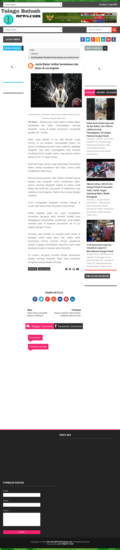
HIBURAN (34, 54)
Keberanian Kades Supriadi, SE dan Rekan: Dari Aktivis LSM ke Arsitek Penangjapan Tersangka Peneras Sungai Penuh (100, 129)
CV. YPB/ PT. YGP (65, 544)
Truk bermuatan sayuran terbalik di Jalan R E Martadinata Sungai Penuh (100, 248)
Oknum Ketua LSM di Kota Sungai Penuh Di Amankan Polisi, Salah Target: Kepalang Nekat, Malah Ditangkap (100, 190)
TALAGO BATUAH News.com (59, 542)
